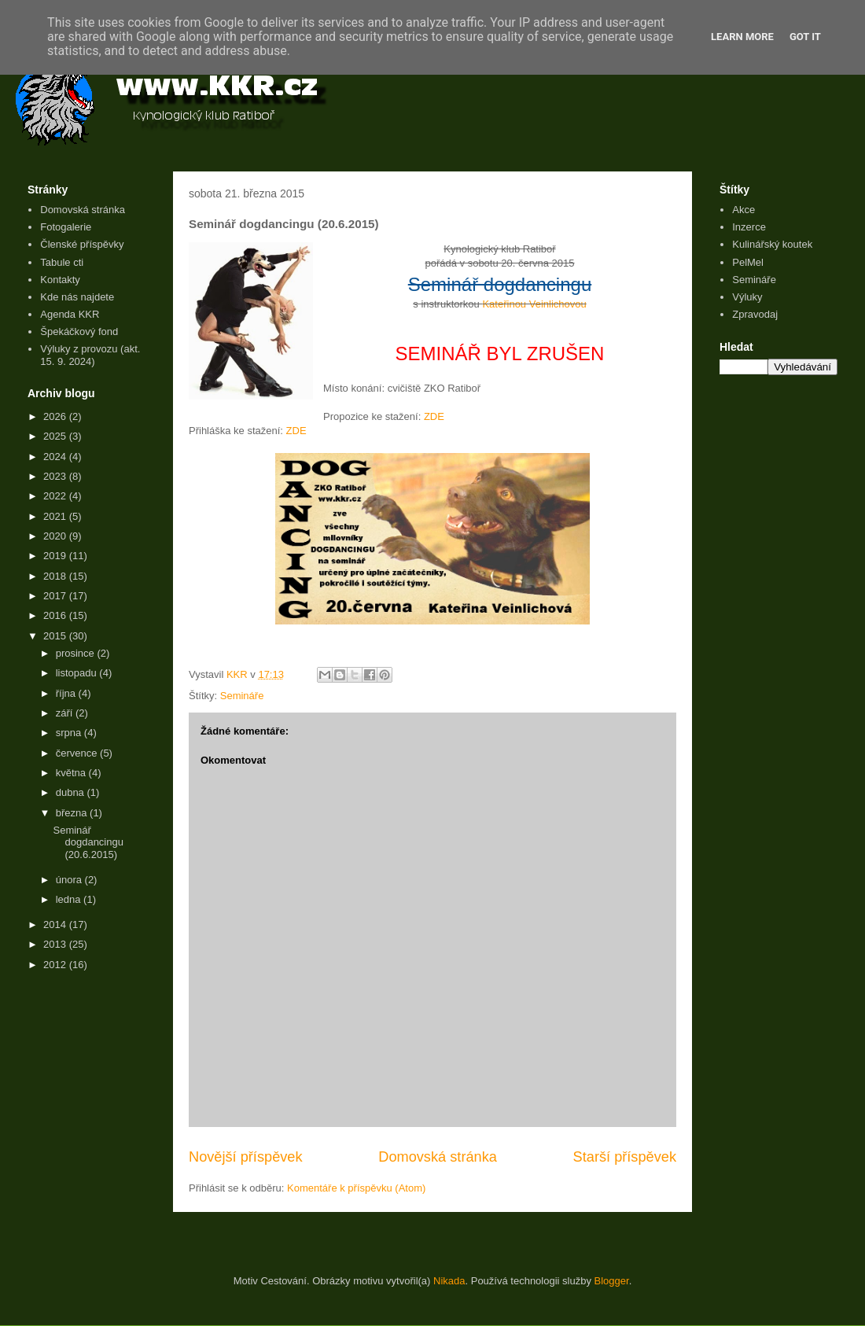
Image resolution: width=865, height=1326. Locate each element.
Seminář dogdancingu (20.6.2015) (88, 842)
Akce (743, 209)
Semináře (242, 696)
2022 (56, 496)
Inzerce (749, 227)
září (65, 713)
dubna (71, 792)
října (67, 693)
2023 (56, 476)
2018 (56, 576)
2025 (56, 436)
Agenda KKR (69, 314)
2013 (56, 944)
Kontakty (60, 279)
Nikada (449, 1281)
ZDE (434, 416)
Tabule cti (61, 262)
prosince (77, 653)
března (73, 813)
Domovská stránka (437, 1157)
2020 (56, 536)
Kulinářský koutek (772, 244)
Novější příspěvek (246, 1157)
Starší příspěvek (624, 1157)
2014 (56, 924)
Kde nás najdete (77, 297)
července (78, 753)
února (70, 880)
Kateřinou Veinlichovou (534, 304)
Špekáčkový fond (79, 331)
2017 (56, 596)
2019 (56, 556)
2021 (56, 516)
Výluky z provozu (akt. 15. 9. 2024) (90, 355)
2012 (56, 965)
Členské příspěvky (81, 244)
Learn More (742, 36)
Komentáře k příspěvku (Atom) (356, 1188)
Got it (805, 36)
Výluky (747, 297)
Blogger (611, 1281)
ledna (69, 899)
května (72, 773)
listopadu (78, 673)
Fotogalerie (65, 227)
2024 (56, 456)
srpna (70, 733)
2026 (56, 416)
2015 (56, 636)
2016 (56, 615)
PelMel (748, 262)
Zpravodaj (755, 314)
